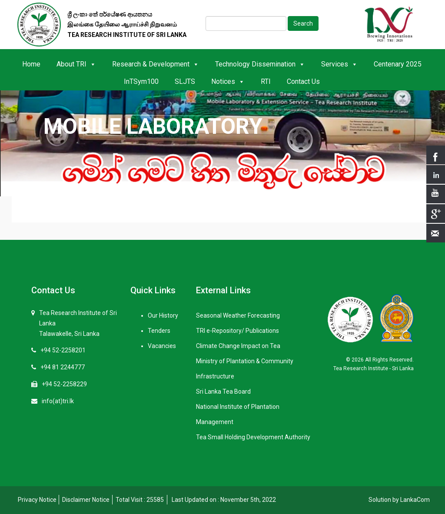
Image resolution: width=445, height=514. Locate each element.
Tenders (159, 330)
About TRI (76, 64)
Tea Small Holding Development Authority (253, 437)
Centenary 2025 (398, 64)
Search (303, 23)
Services (339, 64)
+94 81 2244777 (62, 367)
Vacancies (162, 345)
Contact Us (303, 81)
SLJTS (185, 81)
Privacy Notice (37, 499)
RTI (266, 81)
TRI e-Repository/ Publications (237, 330)
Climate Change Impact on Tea (238, 345)
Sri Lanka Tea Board (223, 391)
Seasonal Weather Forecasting (238, 315)
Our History (163, 315)
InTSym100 (141, 81)
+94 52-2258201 (63, 350)
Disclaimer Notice (86, 499)
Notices (228, 81)
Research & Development (155, 64)
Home (31, 64)
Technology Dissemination (260, 64)
